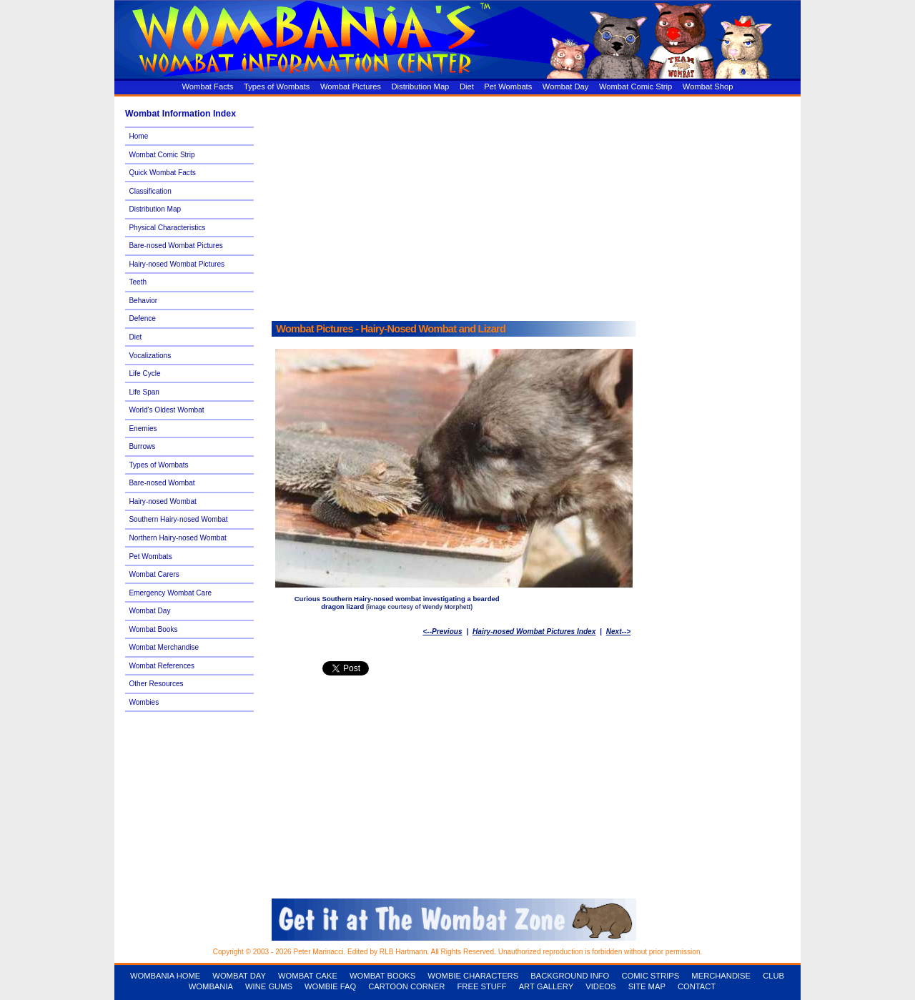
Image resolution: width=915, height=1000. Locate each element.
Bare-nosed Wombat (161, 483)
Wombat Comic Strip (635, 86)
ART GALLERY (546, 986)
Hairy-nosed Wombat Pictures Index (534, 631)
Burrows (142, 446)
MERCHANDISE (721, 975)
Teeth (138, 282)
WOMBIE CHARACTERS (472, 975)
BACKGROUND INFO (569, 975)
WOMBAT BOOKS (382, 975)
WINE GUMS (268, 986)
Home (138, 136)
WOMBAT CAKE (307, 975)
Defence (142, 318)
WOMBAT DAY (239, 975)
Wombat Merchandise (164, 647)
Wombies (144, 702)
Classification (150, 191)
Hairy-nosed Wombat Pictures (176, 264)
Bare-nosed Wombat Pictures (175, 245)
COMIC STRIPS (650, 975)
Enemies (143, 428)
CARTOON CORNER (406, 986)
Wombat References (161, 666)
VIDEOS (600, 986)
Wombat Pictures (350, 86)
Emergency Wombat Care (170, 593)
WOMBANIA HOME (165, 975)
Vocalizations (150, 356)
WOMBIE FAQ (330, 986)
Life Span (144, 392)
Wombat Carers (154, 574)
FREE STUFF (482, 986)
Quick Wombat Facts (162, 173)
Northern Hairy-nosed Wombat (177, 538)
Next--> (618, 631)
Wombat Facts (208, 86)
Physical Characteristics (167, 228)
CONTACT (697, 986)
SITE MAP (647, 986)
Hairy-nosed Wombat (162, 501)
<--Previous (442, 631)
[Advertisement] (532, 205)
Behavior (143, 301)
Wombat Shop (708, 86)
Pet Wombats (508, 86)
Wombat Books (153, 629)
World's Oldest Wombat (166, 410)
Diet (467, 86)
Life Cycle (144, 373)
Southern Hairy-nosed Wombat (178, 519)
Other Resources (156, 684)
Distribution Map (421, 86)
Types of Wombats (277, 86)
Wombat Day (565, 86)
